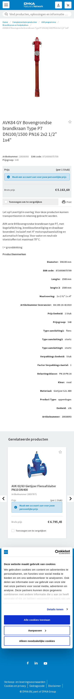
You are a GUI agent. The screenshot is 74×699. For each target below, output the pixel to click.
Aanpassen (37, 630)
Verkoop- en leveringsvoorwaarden (24, 682)
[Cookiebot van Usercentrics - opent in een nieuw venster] (55, 552)
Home (5, 22)
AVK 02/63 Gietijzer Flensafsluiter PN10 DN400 (34, 488)
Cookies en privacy (15, 685)
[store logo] (33, 5)
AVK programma (48, 22)
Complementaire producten (24, 22)
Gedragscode (37, 685)
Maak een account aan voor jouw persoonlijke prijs (39, 176)
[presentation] (3, 498)
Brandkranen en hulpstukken (15, 25)
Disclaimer (54, 685)
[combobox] (37, 14)
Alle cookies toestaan (37, 619)
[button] (60, 452)
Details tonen (55, 609)
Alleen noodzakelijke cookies (37, 641)
